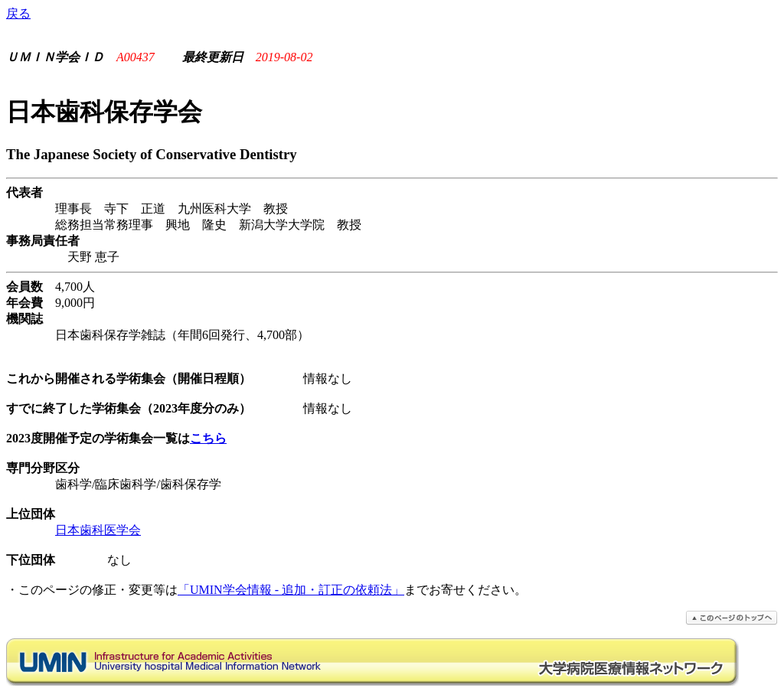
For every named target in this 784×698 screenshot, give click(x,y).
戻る (18, 13)
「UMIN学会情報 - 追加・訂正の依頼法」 (291, 589)
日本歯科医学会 (98, 530)
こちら (208, 438)
